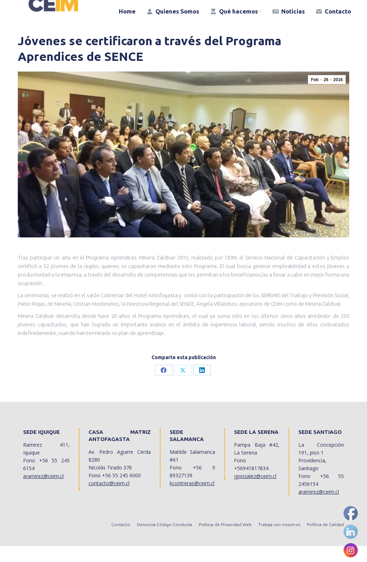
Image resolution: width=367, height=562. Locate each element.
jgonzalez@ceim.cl (255, 492)
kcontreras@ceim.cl (192, 499)
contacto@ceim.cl (109, 499)
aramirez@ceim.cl (43, 492)
